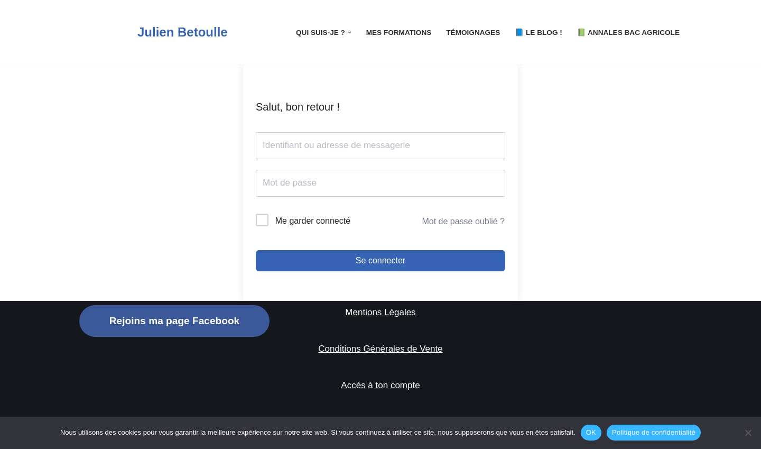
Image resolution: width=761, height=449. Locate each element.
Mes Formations (399, 32)
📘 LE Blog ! (538, 32)
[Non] (748, 432)
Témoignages (473, 32)
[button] (349, 32)
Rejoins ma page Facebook (174, 320)
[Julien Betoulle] (153, 32)
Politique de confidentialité (653, 432)
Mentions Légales (380, 312)
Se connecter (380, 260)
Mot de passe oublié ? (463, 221)
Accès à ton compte (380, 385)
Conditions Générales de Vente (380, 349)
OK (591, 432)
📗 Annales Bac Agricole (628, 32)
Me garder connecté (312, 220)
